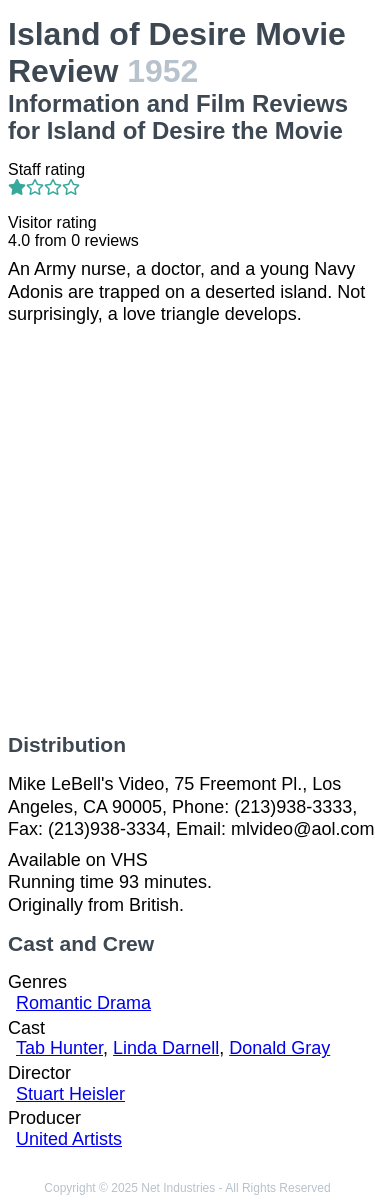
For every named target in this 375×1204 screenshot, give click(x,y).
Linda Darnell (166, 1048)
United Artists (69, 1139)
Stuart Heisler (70, 1094)
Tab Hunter (59, 1048)
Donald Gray (279, 1048)
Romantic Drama (83, 1003)
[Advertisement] (187, 529)
